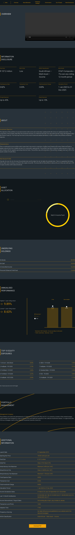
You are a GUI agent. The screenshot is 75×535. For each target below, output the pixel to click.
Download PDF (37, 526)
